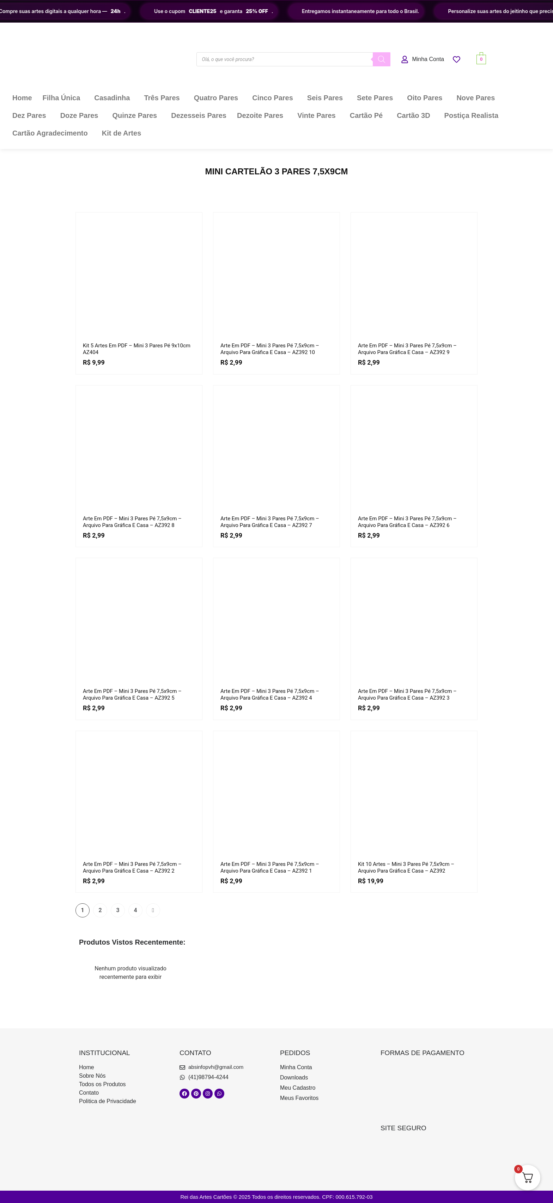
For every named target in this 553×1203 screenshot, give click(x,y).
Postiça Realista (471, 115)
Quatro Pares (216, 98)
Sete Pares (375, 98)
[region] (276, 11)
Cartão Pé (366, 115)
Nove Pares (475, 98)
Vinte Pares (316, 115)
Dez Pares (29, 115)
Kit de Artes (121, 133)
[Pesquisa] (381, 59)
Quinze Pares (134, 115)
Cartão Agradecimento (50, 133)
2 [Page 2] (100, 910)
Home (22, 98)
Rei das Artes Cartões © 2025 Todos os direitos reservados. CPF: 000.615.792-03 (276, 1197)
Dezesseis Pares (198, 115)
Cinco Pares (272, 98)
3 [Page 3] (117, 910)
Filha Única (61, 98)
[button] (63, 98)
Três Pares (162, 98)
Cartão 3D (413, 115)
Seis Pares (325, 98)
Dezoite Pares (260, 115)
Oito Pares (424, 98)
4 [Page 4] (135, 910)
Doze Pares (79, 115)
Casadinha (112, 98)
